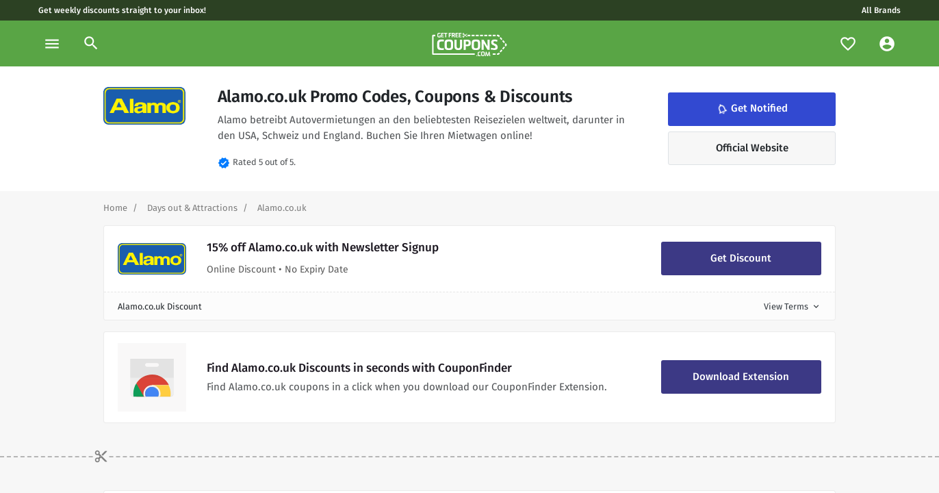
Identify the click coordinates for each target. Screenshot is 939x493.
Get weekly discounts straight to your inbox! (122, 10)
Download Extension (741, 376)
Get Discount (740, 258)
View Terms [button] (792, 306)
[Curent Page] (282, 208)
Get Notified (752, 109)
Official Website (752, 148)
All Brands (881, 10)
